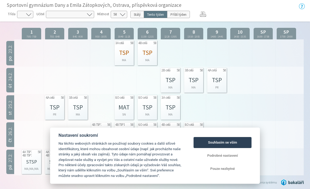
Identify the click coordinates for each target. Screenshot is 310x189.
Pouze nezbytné (222, 169)
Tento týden (155, 14)
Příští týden (178, 14)
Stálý (137, 14)
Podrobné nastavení (222, 156)
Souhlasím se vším (222, 142)
